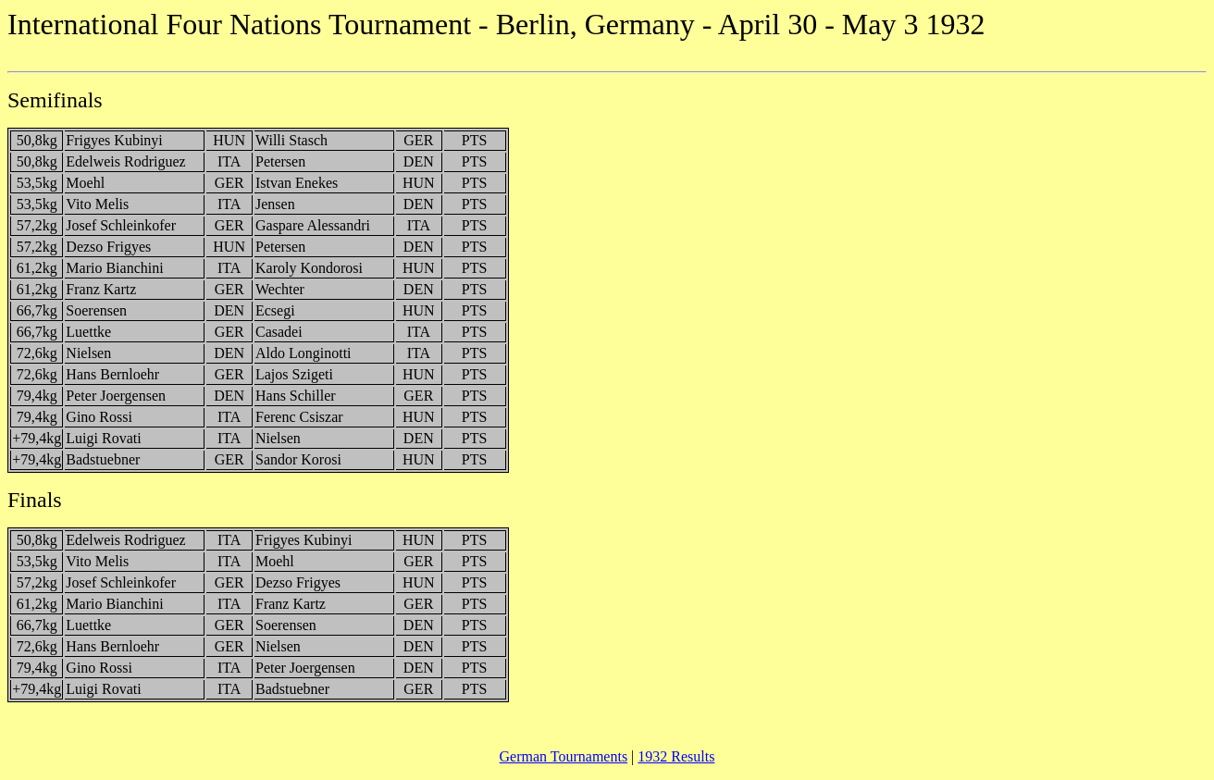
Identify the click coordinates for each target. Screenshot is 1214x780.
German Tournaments (564, 756)
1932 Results (676, 756)
